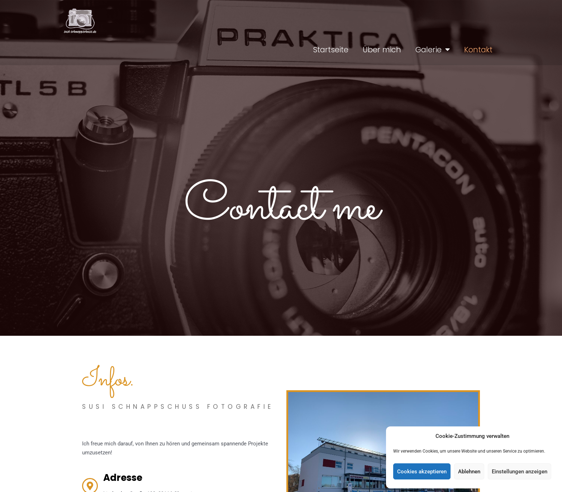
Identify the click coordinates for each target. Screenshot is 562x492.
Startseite (330, 49)
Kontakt (478, 49)
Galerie (432, 49)
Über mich (382, 49)
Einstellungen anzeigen (519, 471)
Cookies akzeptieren (422, 471)
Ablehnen (469, 471)
